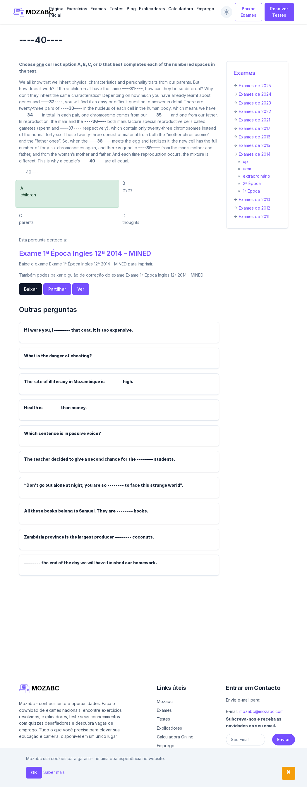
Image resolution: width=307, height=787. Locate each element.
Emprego (205, 8)
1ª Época (251, 190)
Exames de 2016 (254, 136)
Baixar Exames (248, 12)
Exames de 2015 (254, 145)
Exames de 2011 (254, 216)
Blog (131, 8)
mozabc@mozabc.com (261, 711)
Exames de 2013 (254, 199)
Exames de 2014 (254, 154)
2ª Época (252, 183)
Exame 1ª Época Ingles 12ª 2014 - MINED (85, 253)
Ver (80, 289)
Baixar (30, 289)
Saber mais (54, 772)
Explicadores (152, 8)
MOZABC (28, 12)
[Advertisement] (153, 621)
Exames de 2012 (254, 207)
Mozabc (165, 701)
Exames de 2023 (255, 102)
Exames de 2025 (255, 85)
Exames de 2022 (255, 111)
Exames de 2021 (254, 119)
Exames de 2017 (254, 128)
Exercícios (77, 8)
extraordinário (256, 176)
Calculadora (180, 8)
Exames (98, 8)
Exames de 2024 (255, 94)
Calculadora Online (175, 736)
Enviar (283, 739)
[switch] (226, 12)
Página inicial (56, 12)
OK (34, 772)
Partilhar (57, 289)
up (245, 161)
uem (247, 168)
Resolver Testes (279, 12)
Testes (116, 8)
